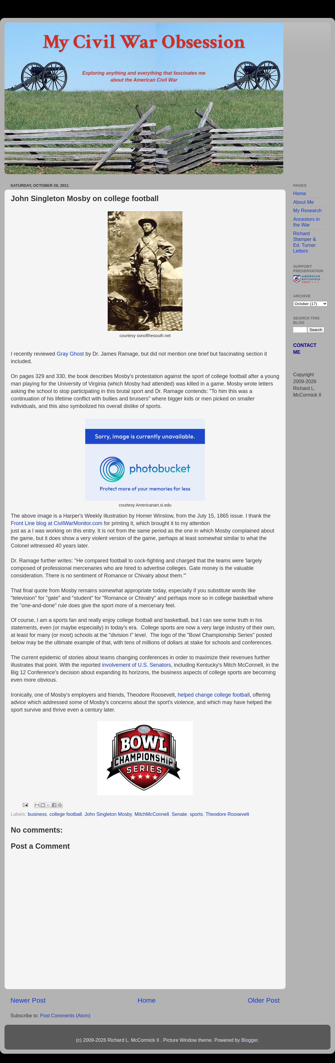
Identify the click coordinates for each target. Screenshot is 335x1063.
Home (147, 1000)
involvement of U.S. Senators (136, 665)
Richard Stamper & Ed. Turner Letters (304, 242)
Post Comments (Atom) (65, 1015)
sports (196, 814)
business (37, 814)
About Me (303, 202)
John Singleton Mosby (108, 814)
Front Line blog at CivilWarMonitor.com (56, 523)
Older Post (264, 1000)
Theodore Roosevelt (227, 814)
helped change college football (214, 695)
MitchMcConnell (152, 814)
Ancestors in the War (306, 221)
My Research (307, 210)
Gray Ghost (70, 354)
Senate (179, 814)
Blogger (249, 1040)
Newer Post (27, 1000)
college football (66, 814)
